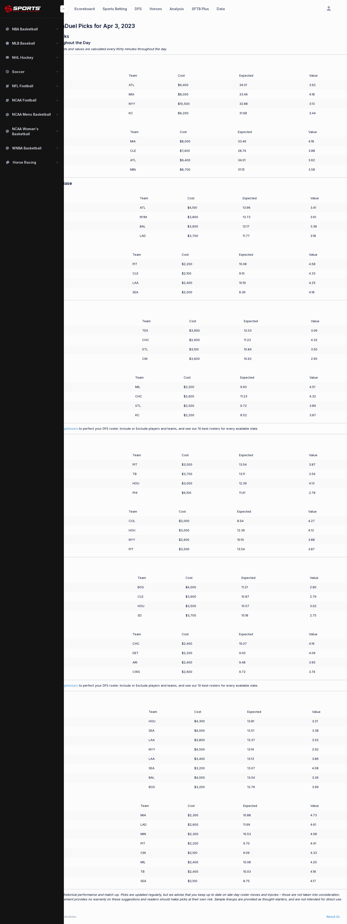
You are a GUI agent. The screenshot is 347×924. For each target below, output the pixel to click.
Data (221, 9)
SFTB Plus (200, 9)
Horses (156, 9)
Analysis (177, 9)
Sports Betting (115, 9)
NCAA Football (24, 100)
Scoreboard (84, 9)
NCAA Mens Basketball (31, 114)
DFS (138, 9)
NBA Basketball (25, 29)
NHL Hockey (22, 57)
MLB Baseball (23, 43)
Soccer (18, 72)
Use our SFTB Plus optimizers (86, 428)
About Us (333, 916)
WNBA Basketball (26, 148)
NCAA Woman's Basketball (25, 131)
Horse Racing (24, 162)
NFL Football (22, 86)
